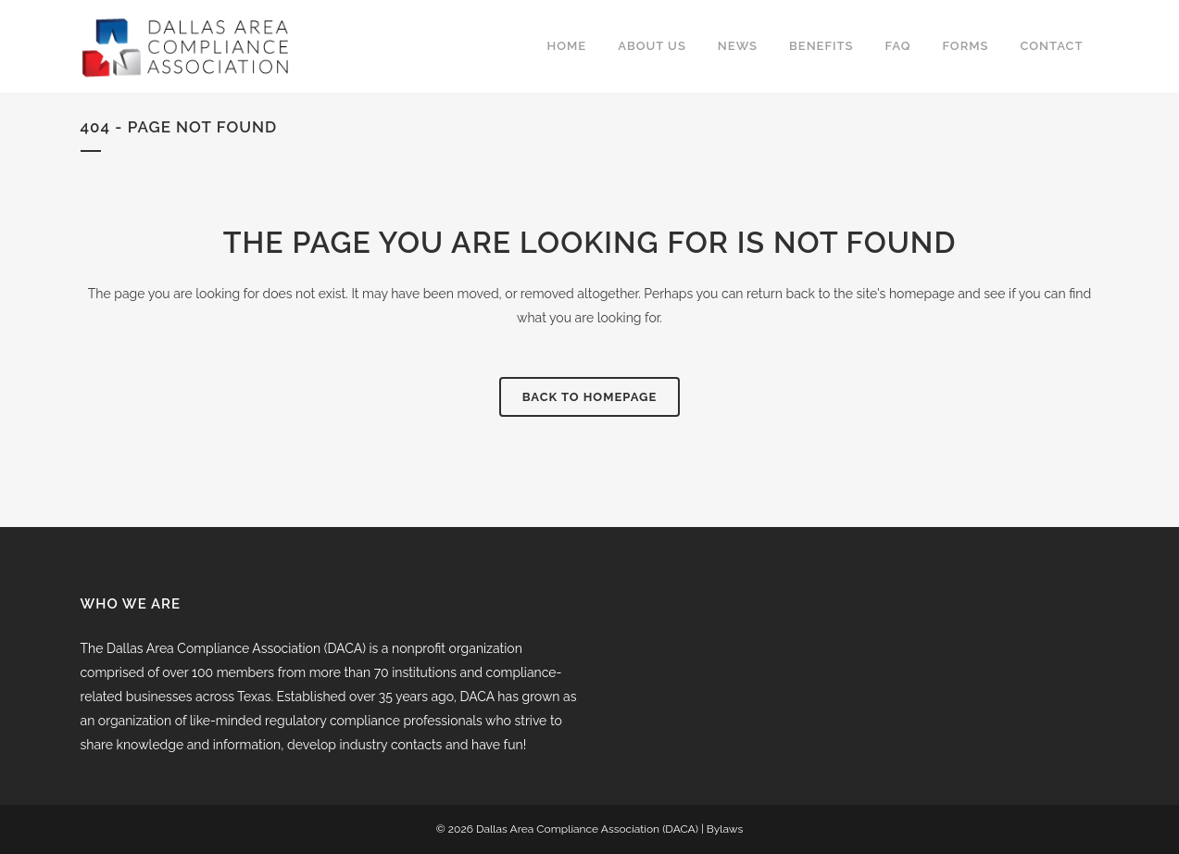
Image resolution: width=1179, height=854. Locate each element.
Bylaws (725, 829)
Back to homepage (590, 397)
